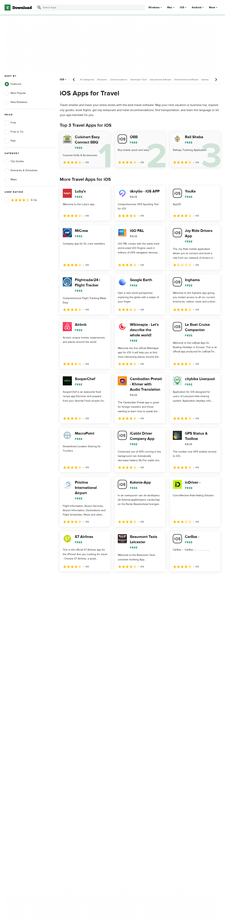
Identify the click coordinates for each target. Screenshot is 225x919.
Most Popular (15, 93)
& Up (21, 200)
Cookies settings (132, 786)
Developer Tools (138, 79)
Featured (13, 84)
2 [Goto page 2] (73, 579)
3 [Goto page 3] (83, 579)
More (213, 7)
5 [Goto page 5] (103, 579)
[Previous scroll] (73, 79)
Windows (154, 7)
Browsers (102, 79)
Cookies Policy (130, 769)
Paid (10, 141)
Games (205, 79)
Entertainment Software (186, 79)
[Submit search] (39, 8)
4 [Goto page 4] (93, 579)
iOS (182, 7)
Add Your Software (74, 762)
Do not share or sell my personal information (136, 777)
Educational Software (160, 79)
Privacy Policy (130, 756)
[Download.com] (18, 8)
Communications (118, 79)
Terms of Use (130, 762)
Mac (169, 7)
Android (196, 7)
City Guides (14, 161)
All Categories (87, 79)
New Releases (16, 102)
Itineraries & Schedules (21, 170)
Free (10, 122)
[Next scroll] (215, 79)
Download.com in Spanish (78, 775)
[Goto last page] (213, 580)
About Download (73, 756)
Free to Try (14, 132)
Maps (11, 179)
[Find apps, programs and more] (90, 8)
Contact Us (69, 769)
